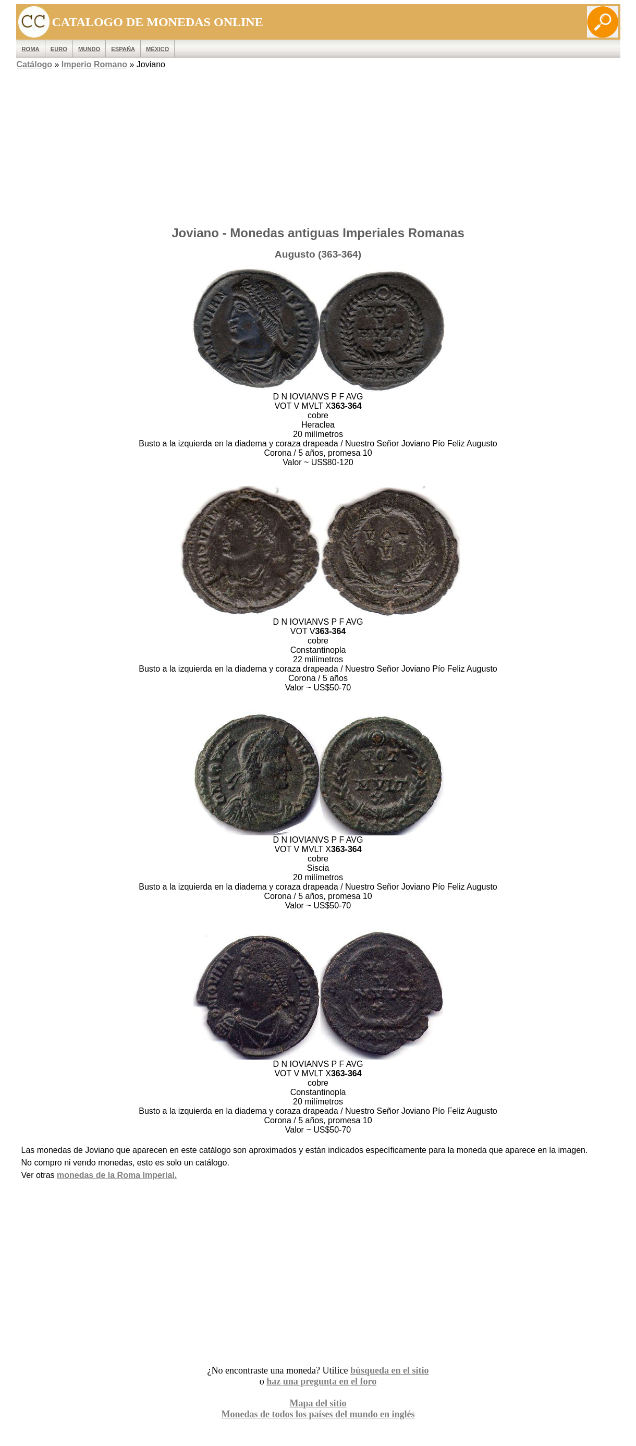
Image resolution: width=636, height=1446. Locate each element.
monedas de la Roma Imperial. (117, 1175)
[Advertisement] (318, 144)
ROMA (31, 49)
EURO (59, 49)
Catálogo (34, 64)
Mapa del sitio (317, 1403)
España (123, 49)
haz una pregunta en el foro (321, 1381)
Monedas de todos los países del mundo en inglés (317, 1414)
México (157, 49)
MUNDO (89, 49)
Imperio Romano (94, 64)
